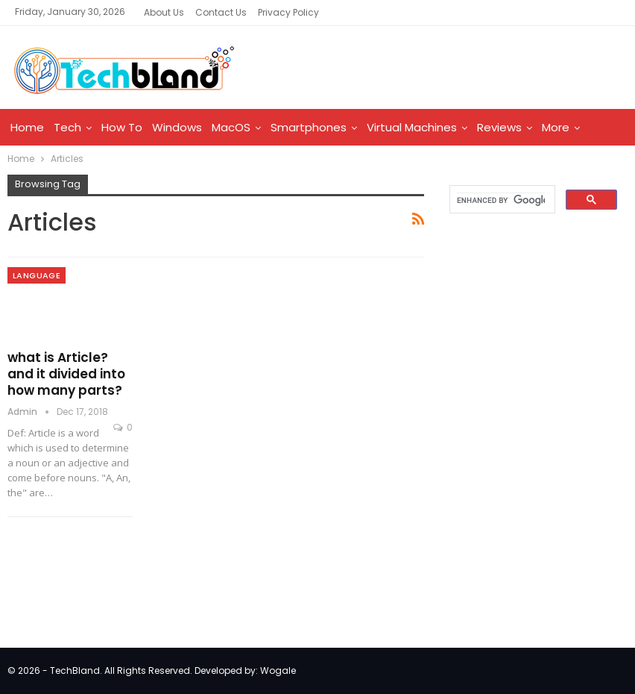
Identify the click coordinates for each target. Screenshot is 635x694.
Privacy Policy (288, 12)
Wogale (278, 670)
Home (27, 127)
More (555, 127)
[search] (501, 200)
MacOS (231, 127)
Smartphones (309, 127)
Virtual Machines (412, 127)
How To (121, 127)
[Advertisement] (536, 335)
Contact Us (221, 12)
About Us (164, 12)
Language (36, 275)
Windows (177, 127)
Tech (67, 127)
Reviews (499, 127)
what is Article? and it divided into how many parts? (66, 373)
